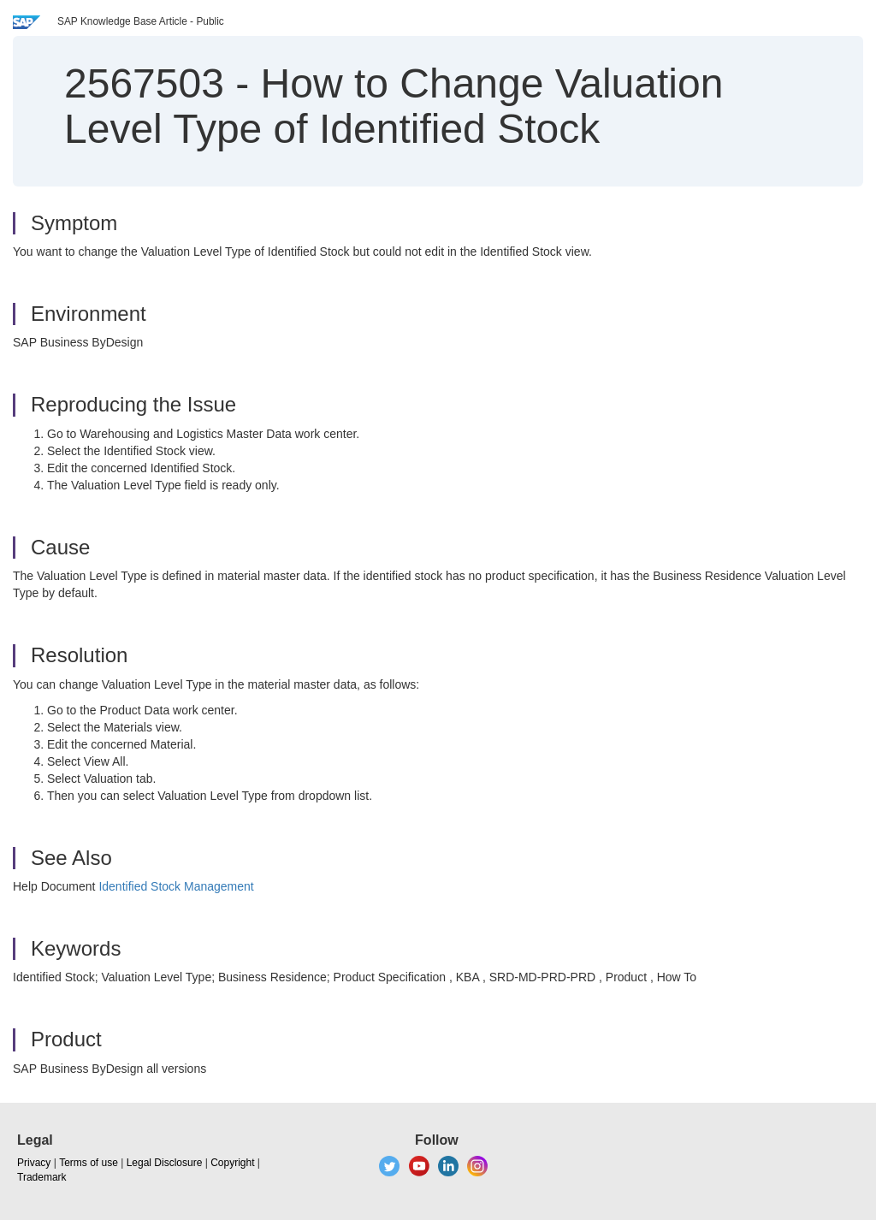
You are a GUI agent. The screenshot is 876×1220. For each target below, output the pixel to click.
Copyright (232, 1163)
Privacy (33, 1163)
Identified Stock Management (175, 886)
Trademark (42, 1177)
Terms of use (88, 1163)
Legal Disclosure (165, 1163)
